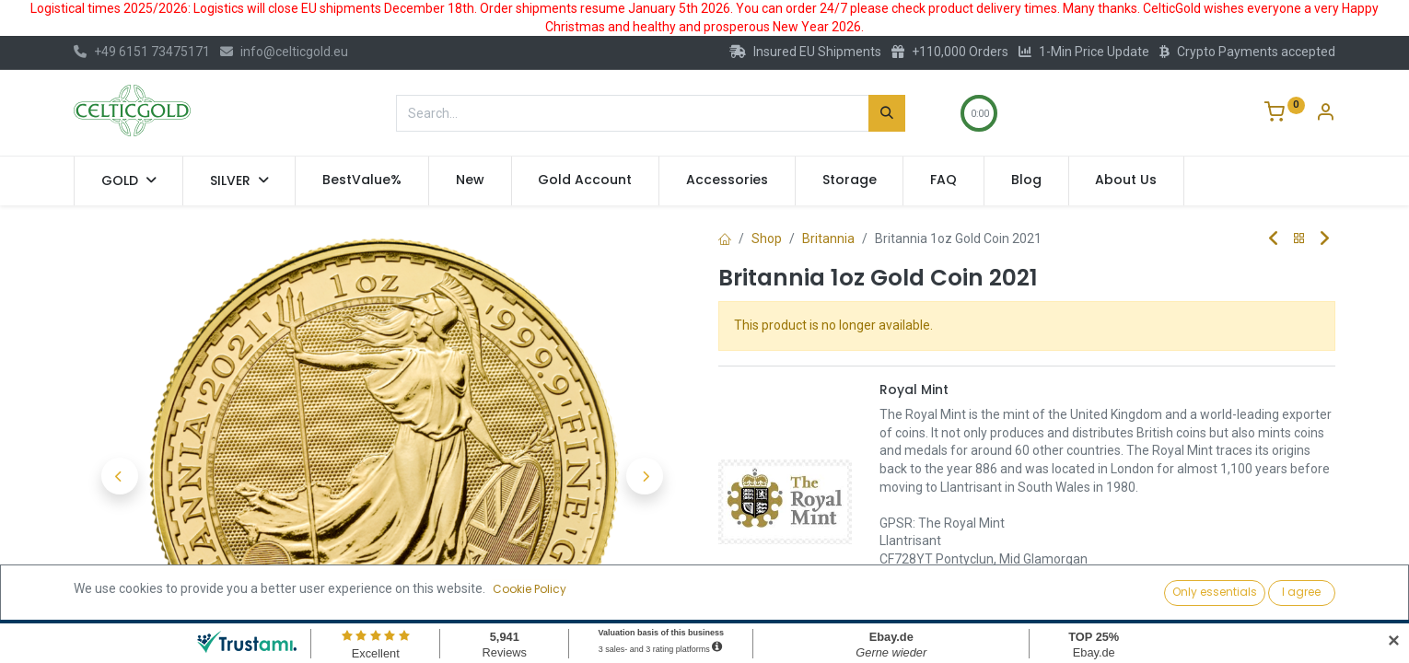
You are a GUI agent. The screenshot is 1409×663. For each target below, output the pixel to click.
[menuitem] (362, 180)
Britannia (828, 238)
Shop (766, 238)
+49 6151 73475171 (142, 51)
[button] (120, 476)
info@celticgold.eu (284, 51)
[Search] (886, 113)
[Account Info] (1325, 114)
